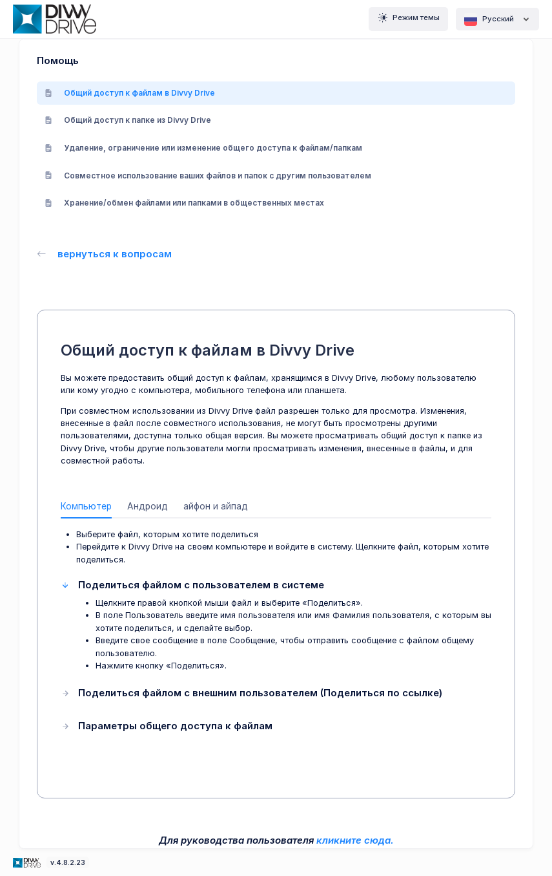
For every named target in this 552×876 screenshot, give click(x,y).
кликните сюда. (355, 840)
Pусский (497, 19)
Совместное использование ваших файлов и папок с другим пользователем (208, 175)
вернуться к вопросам (104, 254)
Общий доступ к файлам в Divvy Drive (130, 93)
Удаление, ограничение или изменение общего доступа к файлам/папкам (203, 148)
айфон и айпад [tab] (215, 506)
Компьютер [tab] (86, 506)
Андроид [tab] (147, 506)
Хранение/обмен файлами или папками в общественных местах (184, 203)
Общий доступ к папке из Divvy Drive (128, 120)
